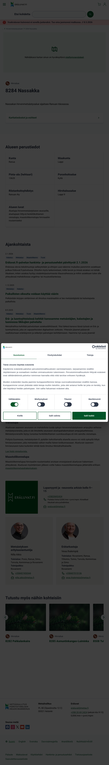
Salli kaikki (89, 415)
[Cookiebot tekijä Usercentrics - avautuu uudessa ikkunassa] (94, 347)
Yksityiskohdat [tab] (54, 355)
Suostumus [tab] (18, 355)
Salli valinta (54, 415)
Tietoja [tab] (90, 355)
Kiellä (20, 415)
